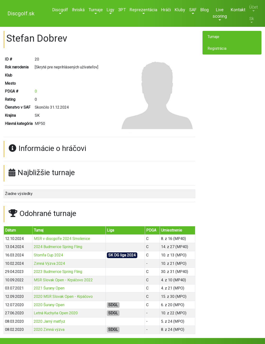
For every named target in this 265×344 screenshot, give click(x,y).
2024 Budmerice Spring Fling (58, 246)
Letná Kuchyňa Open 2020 (56, 313)
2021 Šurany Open (49, 288)
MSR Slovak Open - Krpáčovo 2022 (63, 280)
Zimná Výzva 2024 (49, 263)
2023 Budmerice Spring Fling (58, 271)
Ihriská (78, 9)
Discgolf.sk (21, 14)
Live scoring (220, 13)
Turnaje (95, 9)
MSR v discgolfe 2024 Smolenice (62, 238)
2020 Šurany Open (49, 305)
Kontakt (238, 9)
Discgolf (60, 9)
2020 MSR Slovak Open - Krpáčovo (63, 296)
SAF (192, 9)
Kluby (180, 9)
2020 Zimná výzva (49, 329)
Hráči (166, 9)
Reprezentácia (143, 9)
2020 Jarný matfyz (49, 321)
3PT (122, 9)
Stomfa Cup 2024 (48, 255)
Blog (204, 9)
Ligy (110, 9)
